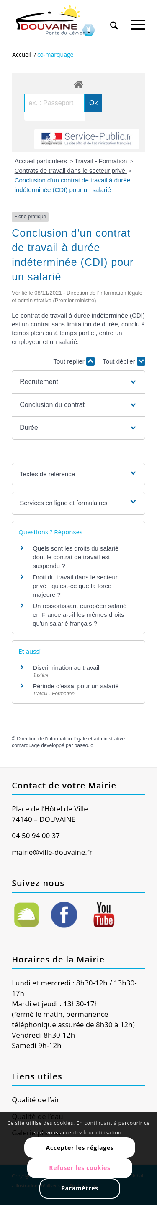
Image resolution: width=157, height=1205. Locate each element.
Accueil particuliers (42, 160)
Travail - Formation (102, 160)
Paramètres (79, 1188)
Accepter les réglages (80, 1148)
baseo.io (84, 745)
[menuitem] (114, 17)
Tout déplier (124, 361)
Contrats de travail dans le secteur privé (71, 170)
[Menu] (138, 20)
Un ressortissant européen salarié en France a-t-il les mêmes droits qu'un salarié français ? (79, 614)
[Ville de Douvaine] (65, 21)
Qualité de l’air (35, 1099)
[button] (78, 382)
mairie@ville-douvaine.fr (52, 852)
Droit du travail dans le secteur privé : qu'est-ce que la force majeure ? (75, 585)
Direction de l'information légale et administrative (71, 739)
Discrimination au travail (66, 667)
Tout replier (74, 361)
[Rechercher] (114, 20)
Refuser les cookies (80, 1168)
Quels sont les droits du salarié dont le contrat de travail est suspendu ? (75, 557)
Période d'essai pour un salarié (76, 686)
